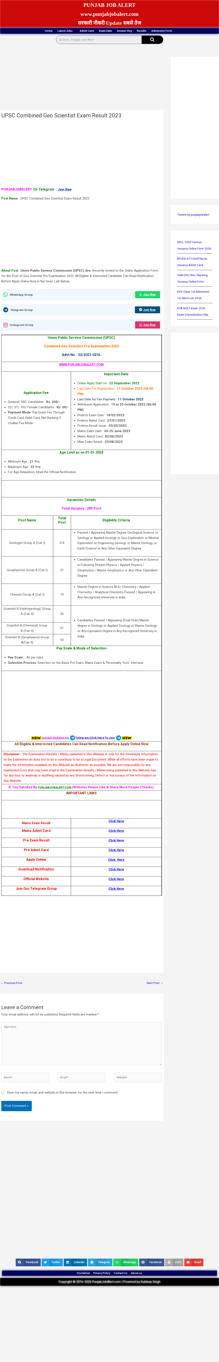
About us (149, 1283)
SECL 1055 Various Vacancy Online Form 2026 (192, 249)
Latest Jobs (43, 31)
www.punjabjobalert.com (109, 13)
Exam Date (104, 31)
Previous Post (12, 985)
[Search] (152, 40)
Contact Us (126, 1283)
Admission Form (194, 31)
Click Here (116, 823)
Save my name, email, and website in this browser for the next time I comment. (62, 1100)
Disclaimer (71, 1283)
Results (162, 31)
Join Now (147, 295)
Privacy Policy (98, 1283)
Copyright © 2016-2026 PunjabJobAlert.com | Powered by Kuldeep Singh (109, 1294)
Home (16, 31)
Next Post (154, 985)
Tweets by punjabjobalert (194, 215)
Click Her (115, 890)
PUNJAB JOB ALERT (109, 4)
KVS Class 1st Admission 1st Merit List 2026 (194, 305)
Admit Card (75, 31)
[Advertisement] (81, 79)
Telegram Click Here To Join (96, 740)
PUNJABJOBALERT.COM (55, 789)
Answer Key (134, 31)
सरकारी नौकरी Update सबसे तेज (109, 23)
